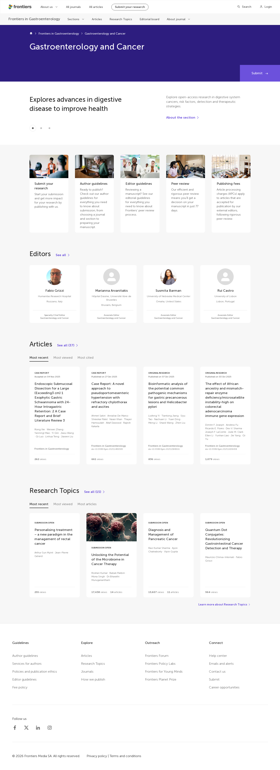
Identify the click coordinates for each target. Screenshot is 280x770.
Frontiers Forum (156, 656)
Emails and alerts (221, 664)
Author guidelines (25, 656)
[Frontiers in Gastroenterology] (34, 19)
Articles (97, 19)
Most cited (85, 358)
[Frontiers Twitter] (26, 727)
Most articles (87, 504)
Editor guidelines (24, 679)
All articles (96, 7)
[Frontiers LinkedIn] (38, 727)
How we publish (93, 679)
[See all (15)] (94, 492)
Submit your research (130, 7)
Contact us (217, 671)
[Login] (266, 7)
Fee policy (19, 687)
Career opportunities (224, 687)
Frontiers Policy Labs (160, 664)
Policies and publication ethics (34, 671)
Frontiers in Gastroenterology (58, 33)
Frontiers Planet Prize (160, 679)
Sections (74, 19)
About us (47, 7)
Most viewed (62, 358)
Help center (218, 656)
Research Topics (120, 19)
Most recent (38, 358)
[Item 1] (41, 128)
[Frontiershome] (20, 6)
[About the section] (182, 117)
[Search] (244, 7)
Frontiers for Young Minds (164, 671)
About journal (176, 19)
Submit (257, 73)
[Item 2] (49, 128)
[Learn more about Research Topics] (224, 605)
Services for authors (27, 664)
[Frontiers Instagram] (49, 727)
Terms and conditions (125, 756)
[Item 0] (32, 128)
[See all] (63, 255)
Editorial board (149, 19)
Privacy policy (97, 756)
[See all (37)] (68, 345)
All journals (73, 7)
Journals (87, 671)
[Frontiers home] (31, 34)
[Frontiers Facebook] (14, 727)
